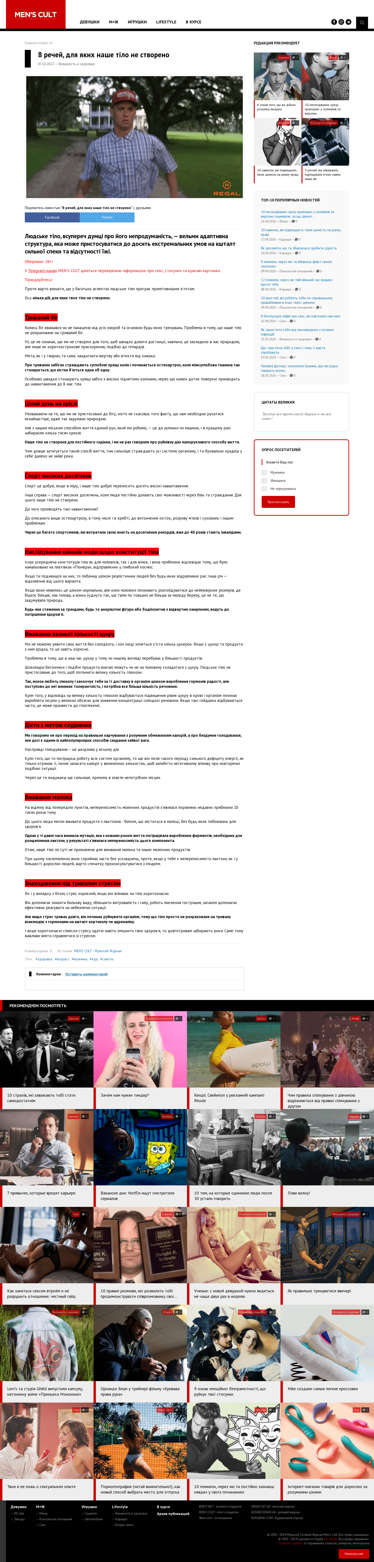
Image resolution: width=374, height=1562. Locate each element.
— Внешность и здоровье (129, 1513)
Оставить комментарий (86, 974)
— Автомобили (92, 1519)
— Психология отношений (54, 1519)
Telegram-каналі (42, 270)
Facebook (52, 217)
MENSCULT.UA (273, 1506)
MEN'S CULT (219, 1512)
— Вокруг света (122, 1525)
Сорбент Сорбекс (290, 1543)
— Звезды (18, 1519)
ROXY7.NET (220, 1506)
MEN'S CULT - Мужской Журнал (98, 951)
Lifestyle (166, 22)
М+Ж (113, 22)
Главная (30, 43)
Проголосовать (278, 502)
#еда (94, 959)
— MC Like (17, 1513)
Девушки (89, 22)
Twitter (107, 217)
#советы (106, 959)
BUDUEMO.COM (277, 1518)
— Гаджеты (89, 1513)
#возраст (62, 959)
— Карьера (119, 1519)
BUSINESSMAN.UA (275, 1512)
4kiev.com (215, 1518)
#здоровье (44, 959)
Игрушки (137, 22)
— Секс (41, 1525)
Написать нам (354, 1554)
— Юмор (42, 1513)
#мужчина (79, 959)
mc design (331, 1539)
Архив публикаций (173, 1513)
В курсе (193, 22)
